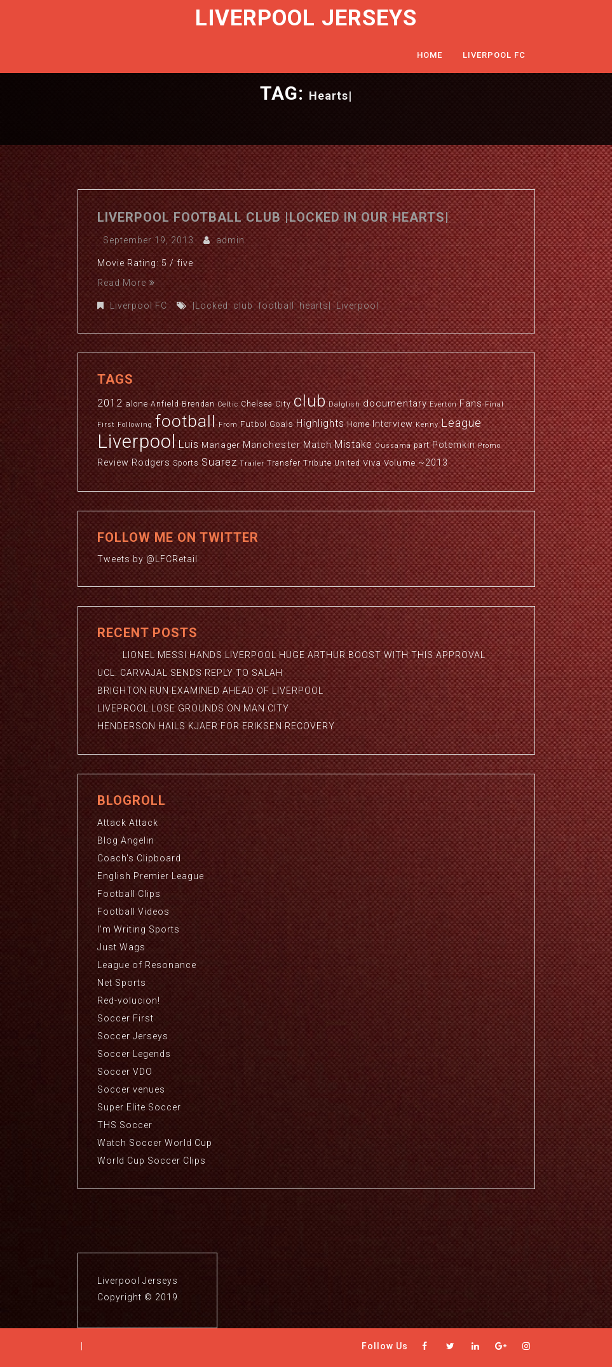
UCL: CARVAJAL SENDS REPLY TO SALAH (190, 673)
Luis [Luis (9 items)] (189, 444)
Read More (126, 283)
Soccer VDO (125, 1072)
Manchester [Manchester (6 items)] (272, 444)
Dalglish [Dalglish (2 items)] (344, 404)
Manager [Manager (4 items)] (220, 445)
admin (230, 240)
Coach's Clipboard (139, 858)
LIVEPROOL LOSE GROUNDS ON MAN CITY (193, 708)
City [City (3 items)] (283, 404)
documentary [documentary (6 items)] (395, 403)
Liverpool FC (494, 55)
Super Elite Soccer (139, 1107)
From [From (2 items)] (228, 425)
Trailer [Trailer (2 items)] (252, 463)
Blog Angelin (125, 840)
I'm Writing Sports (138, 929)
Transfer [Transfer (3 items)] (284, 463)
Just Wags (121, 947)
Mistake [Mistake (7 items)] (353, 444)
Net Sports (121, 983)
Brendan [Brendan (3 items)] (198, 404)
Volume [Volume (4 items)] (400, 463)
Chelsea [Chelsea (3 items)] (257, 404)
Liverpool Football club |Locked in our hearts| (273, 217)
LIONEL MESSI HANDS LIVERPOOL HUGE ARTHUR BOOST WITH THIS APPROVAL (291, 655)
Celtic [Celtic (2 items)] (227, 404)
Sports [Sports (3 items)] (186, 463)
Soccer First (125, 1018)
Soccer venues (131, 1089)
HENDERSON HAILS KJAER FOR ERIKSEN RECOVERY (216, 726)
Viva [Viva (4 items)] (372, 463)
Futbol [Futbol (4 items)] (253, 424)
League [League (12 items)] (461, 422)
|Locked (210, 305)
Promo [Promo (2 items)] (489, 445)
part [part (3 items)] (422, 445)
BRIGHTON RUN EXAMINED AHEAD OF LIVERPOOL (210, 690)
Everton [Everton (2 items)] (443, 404)
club (243, 305)
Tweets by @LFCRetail (147, 559)
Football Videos (133, 911)
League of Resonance (146, 965)
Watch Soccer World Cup (154, 1143)
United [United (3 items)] (347, 463)
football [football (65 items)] (185, 421)
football (276, 305)
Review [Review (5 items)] (113, 462)
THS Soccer (125, 1125)
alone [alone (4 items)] (136, 403)
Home (429, 55)
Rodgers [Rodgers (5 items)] (151, 462)
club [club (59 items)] (310, 400)
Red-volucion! (128, 1000)
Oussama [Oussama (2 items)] (393, 445)
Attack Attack (127, 823)
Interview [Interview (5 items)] (392, 424)
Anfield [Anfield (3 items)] (165, 404)
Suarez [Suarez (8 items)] (219, 462)
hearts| (315, 305)
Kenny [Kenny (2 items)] (427, 425)
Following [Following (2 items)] (135, 425)
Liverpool (357, 305)
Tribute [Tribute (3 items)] (317, 463)
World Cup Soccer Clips (151, 1160)
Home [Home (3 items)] (358, 424)
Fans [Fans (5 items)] (470, 403)
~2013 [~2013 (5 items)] (433, 462)
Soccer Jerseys (132, 1036)
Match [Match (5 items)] (317, 445)
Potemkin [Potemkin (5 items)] (453, 445)
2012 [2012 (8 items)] (110, 403)
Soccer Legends (134, 1054)
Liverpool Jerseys (306, 18)
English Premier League (150, 876)
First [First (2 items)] (106, 425)
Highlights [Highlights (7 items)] (320, 423)
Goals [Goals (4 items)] (281, 424)
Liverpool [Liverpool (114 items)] (136, 441)
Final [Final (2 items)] (494, 404)
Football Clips (129, 894)
